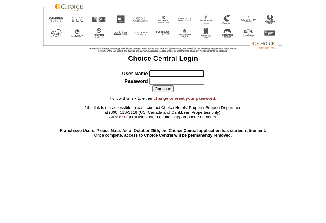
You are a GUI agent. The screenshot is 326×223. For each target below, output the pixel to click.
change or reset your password (184, 98)
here (123, 117)
